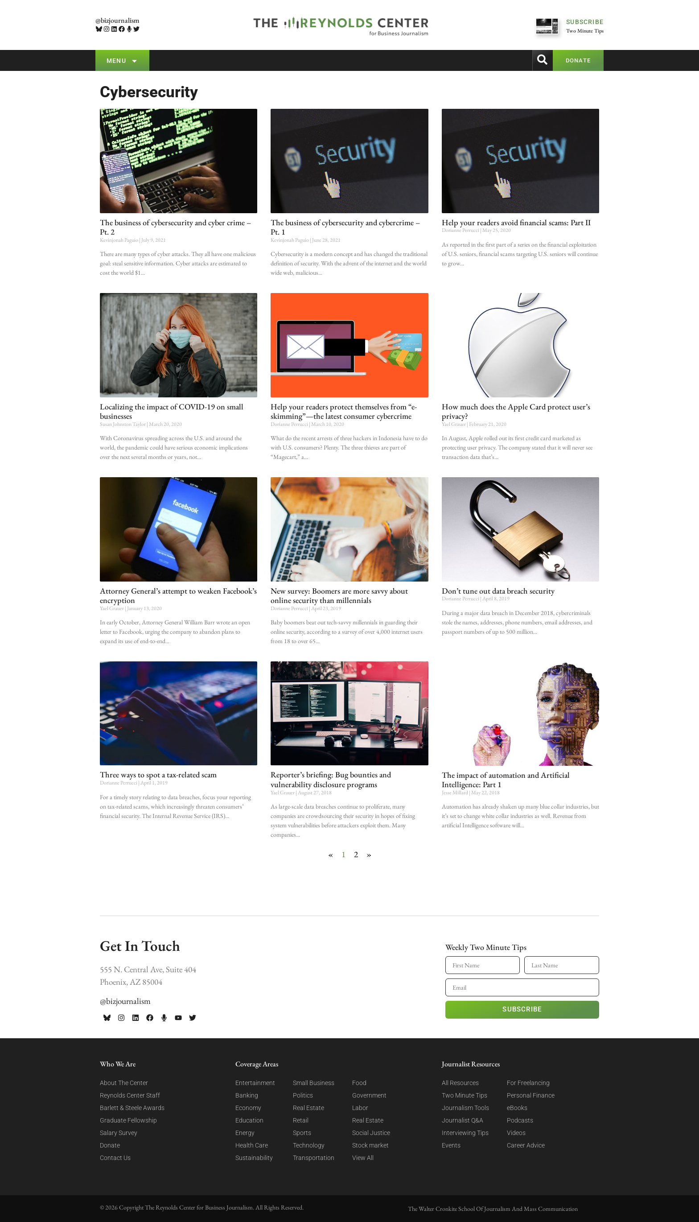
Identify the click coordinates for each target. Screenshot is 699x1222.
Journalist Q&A (462, 1120)
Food (359, 1082)
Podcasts (520, 1120)
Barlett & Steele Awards (132, 1107)
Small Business (313, 1082)
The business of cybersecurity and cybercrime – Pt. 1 (345, 227)
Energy (245, 1132)
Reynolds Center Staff (130, 1095)
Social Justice (371, 1132)
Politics (303, 1095)
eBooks (517, 1107)
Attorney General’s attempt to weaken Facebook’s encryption (178, 596)
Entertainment (255, 1082)
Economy (248, 1107)
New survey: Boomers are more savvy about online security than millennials (339, 596)
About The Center (124, 1082)
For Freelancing (528, 1082)
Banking (246, 1095)
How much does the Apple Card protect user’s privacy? (516, 411)
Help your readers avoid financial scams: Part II (516, 222)
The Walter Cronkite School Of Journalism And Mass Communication (493, 1209)
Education (249, 1120)
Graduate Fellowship (128, 1120)
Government (369, 1095)
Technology (309, 1145)
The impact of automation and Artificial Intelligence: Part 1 (506, 780)
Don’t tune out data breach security (498, 591)
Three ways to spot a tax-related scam (158, 774)
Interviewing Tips (465, 1132)
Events (451, 1145)
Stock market (370, 1145)
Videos (516, 1132)
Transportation (313, 1157)
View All (363, 1157)
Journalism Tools (465, 1107)
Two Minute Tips (464, 1095)
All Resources (460, 1082)
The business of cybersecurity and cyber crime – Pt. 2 (175, 227)
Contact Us (115, 1157)
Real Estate (308, 1107)
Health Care (251, 1145)
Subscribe (522, 1009)
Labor (360, 1107)
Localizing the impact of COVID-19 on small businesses (171, 411)
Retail (300, 1120)
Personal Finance (531, 1095)
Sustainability (254, 1157)
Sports (302, 1132)
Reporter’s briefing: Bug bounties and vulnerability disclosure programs (331, 779)
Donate (110, 1145)
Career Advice (526, 1145)
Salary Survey (118, 1132)
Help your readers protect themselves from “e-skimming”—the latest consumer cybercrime (344, 411)
